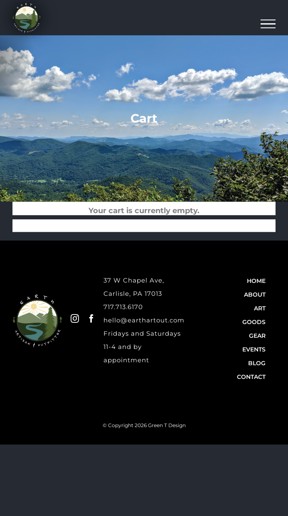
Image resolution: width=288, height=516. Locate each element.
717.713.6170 (123, 307)
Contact (251, 377)
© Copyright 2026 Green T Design (144, 425)
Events (254, 349)
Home (256, 281)
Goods (254, 322)
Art (260, 308)
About (255, 294)
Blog (257, 363)
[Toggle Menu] (268, 24)
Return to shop (149, 223)
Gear (257, 335)
